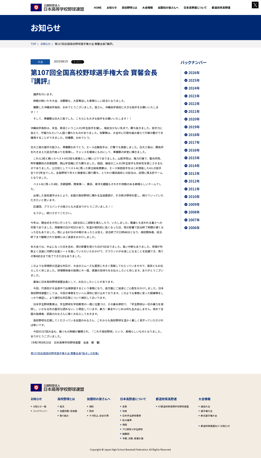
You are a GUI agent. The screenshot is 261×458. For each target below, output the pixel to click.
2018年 (194, 135)
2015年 (194, 158)
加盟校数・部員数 (68, 411)
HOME (98, 7)
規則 (91, 406)
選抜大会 (205, 406)
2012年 (194, 181)
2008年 (194, 212)
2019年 (194, 127)
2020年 (194, 119)
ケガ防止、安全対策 (99, 415)
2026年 (194, 73)
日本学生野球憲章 (131, 415)
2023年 (194, 96)
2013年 (194, 174)
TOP (33, 44)
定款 (124, 406)
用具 (91, 411)
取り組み (64, 415)
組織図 (125, 433)
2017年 (194, 142)
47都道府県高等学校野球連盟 (173, 406)
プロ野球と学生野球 (132, 429)
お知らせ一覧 (39, 406)
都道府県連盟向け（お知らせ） (215, 426)
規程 (124, 424)
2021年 (194, 111)
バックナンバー (40, 411)
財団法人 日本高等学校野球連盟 (57, 7)
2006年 (194, 228)
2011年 (194, 189)
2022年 (194, 104)
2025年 (194, 80)
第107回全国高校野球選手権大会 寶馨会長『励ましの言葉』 (65, 353)
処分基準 (127, 420)
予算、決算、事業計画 (132, 438)
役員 (124, 411)
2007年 (194, 220)
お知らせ (112, 7)
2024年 (194, 88)
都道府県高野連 (221, 7)
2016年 (194, 150)
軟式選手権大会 (209, 415)
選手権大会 (206, 411)
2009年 (194, 204)
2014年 (194, 166)
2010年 (194, 197)
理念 (62, 406)
